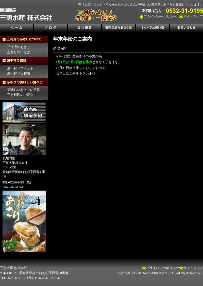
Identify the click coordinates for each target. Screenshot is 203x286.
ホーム (17, 28)
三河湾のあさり (18, 47)
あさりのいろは (18, 52)
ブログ (50, 28)
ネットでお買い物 (152, 28)
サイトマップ (193, 16)
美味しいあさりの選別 (23, 90)
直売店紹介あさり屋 (118, 28)
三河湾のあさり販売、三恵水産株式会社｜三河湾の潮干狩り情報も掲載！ (26, 14)
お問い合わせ (186, 28)
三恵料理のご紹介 (20, 95)
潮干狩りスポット (20, 68)
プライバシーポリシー (160, 16)
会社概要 (84, 28)
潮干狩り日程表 (18, 73)
